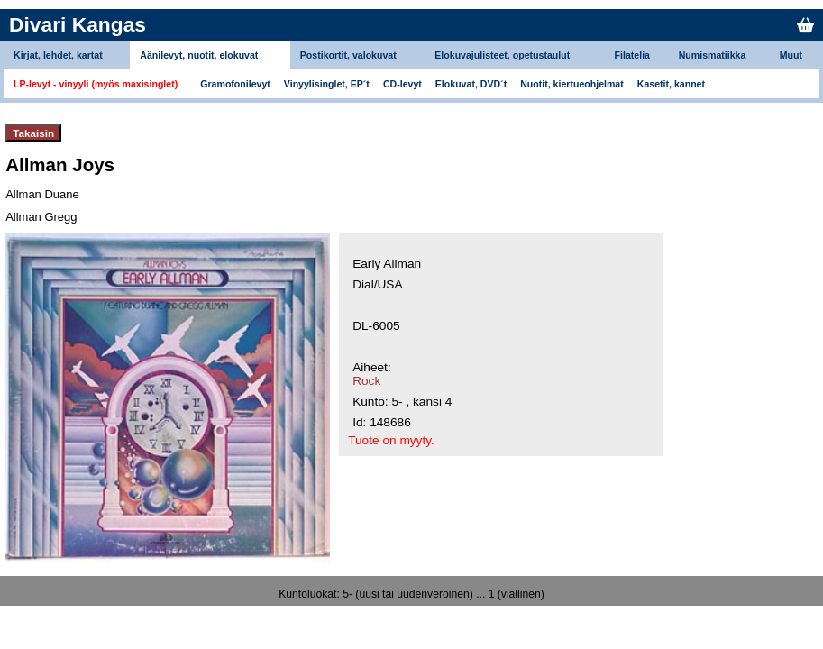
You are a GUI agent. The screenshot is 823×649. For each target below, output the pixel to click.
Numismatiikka (712, 55)
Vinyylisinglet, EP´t (327, 83)
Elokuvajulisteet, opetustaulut (502, 55)
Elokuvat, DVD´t (471, 83)
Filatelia (632, 55)
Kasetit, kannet (671, 83)
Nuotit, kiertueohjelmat (572, 83)
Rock (366, 381)
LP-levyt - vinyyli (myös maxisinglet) (96, 83)
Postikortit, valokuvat (348, 55)
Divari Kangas (77, 24)
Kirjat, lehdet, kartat (58, 55)
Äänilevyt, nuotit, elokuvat (199, 55)
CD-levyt (402, 83)
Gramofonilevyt (235, 83)
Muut (791, 55)
